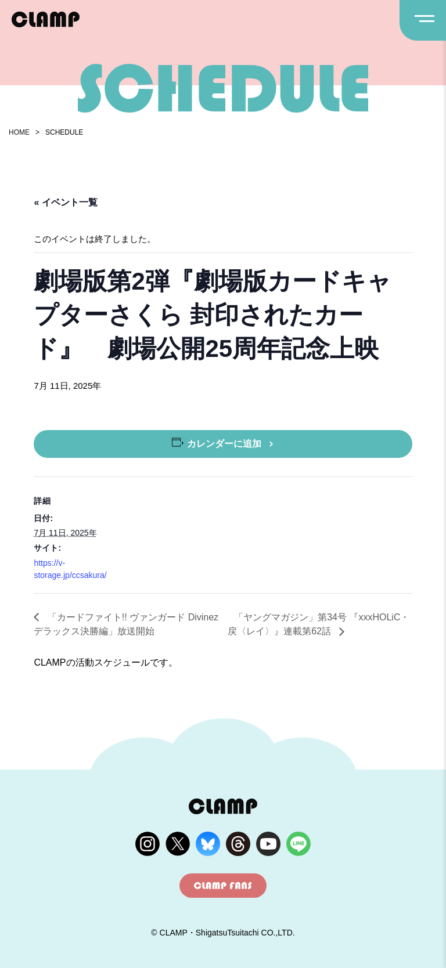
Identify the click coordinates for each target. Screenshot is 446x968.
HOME (19, 132)
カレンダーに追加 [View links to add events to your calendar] (224, 444)
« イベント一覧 (65, 202)
